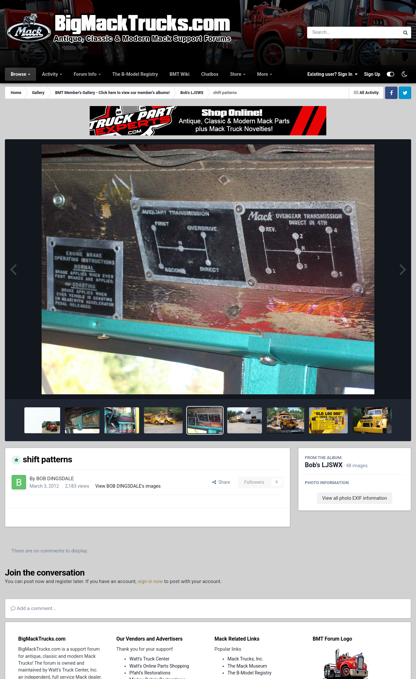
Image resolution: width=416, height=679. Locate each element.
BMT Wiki (179, 74)
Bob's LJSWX (324, 465)
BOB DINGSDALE (55, 479)
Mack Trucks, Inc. (246, 658)
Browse (19, 74)
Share (221, 482)
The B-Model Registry (135, 74)
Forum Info (86, 74)
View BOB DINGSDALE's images (128, 486)
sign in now (150, 581)
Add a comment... (33, 608)
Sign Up (372, 74)
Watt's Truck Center (149, 658)
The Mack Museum (247, 666)
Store (236, 74)
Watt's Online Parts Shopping (159, 666)
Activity (50, 74)
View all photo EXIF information (354, 498)
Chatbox (209, 74)
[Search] (335, 32)
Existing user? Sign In (332, 74)
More (263, 74)
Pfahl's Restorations (149, 672)
